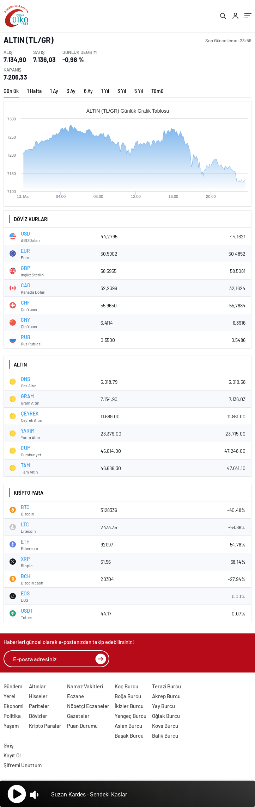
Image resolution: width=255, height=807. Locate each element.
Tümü (157, 91)
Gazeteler (78, 716)
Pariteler (39, 706)
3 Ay (71, 91)
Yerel (10, 696)
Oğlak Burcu (166, 716)
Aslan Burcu (128, 725)
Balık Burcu (165, 735)
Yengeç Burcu (130, 716)
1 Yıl (105, 91)
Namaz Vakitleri (85, 686)
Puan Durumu (82, 725)
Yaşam (11, 725)
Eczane (75, 696)
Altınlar (37, 686)
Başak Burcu (129, 735)
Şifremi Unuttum (23, 765)
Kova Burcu (165, 725)
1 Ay (54, 91)
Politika (12, 716)
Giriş (8, 745)
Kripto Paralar (45, 725)
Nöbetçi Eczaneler (88, 706)
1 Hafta (34, 91)
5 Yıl (138, 91)
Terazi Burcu (166, 686)
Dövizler (38, 716)
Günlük (11, 91)
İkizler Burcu (129, 706)
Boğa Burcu (128, 696)
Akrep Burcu (166, 696)
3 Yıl (121, 91)
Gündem (13, 686)
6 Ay (88, 91)
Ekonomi (13, 706)
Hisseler (38, 696)
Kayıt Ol (12, 755)
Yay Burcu (163, 706)
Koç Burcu (126, 686)
